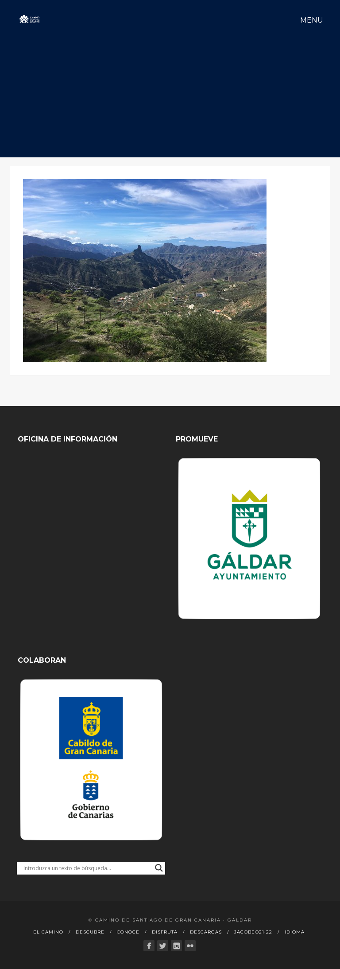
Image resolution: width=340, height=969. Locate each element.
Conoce (128, 932)
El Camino (48, 932)
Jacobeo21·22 (253, 932)
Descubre (90, 932)
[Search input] (87, 868)
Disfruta (165, 932)
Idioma (295, 932)
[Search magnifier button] (159, 868)
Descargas (206, 932)
